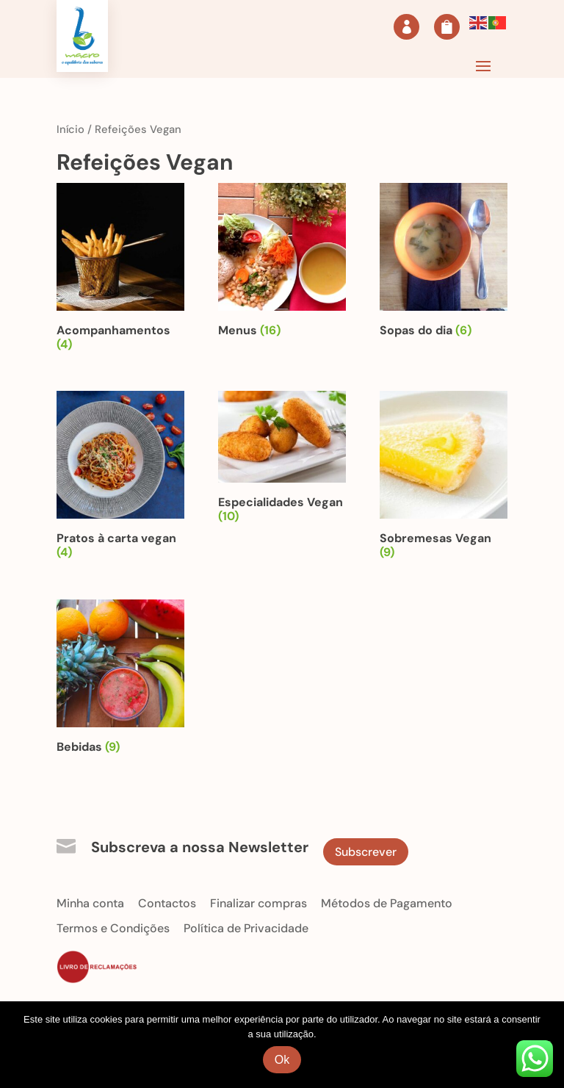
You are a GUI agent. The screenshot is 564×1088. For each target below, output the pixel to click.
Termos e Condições (113, 928)
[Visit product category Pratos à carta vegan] (120, 478)
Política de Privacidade (246, 928)
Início (70, 129)
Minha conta (90, 903)
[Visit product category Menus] (282, 263)
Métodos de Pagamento (386, 903)
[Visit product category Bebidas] (120, 679)
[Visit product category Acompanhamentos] (120, 270)
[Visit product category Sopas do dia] (443, 263)
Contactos (167, 903)
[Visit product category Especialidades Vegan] (282, 460)
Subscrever (366, 852)
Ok (282, 1059)
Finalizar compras (258, 903)
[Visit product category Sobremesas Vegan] (443, 478)
